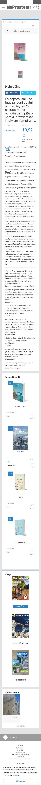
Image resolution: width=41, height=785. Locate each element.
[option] (21, 75)
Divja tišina (23, 22)
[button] (15, 775)
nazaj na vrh (10, 737)
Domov (5, 22)
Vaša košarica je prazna (21, 31)
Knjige (17, 22)
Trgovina (11, 22)
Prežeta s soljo (15, 172)
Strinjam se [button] (20, 781)
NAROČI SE (20, 606)
